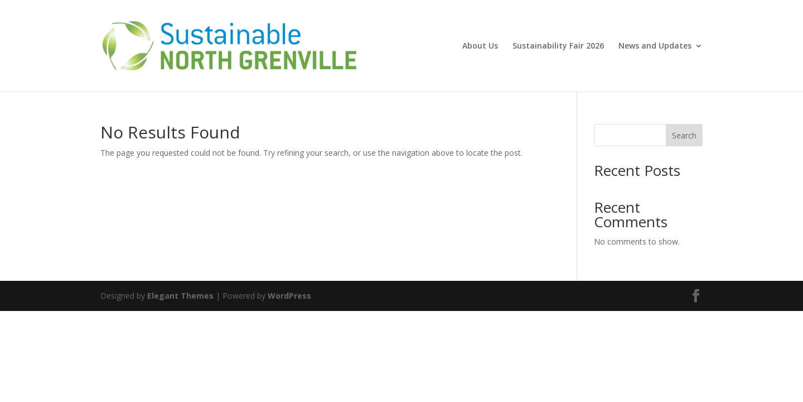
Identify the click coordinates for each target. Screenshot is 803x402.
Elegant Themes (180, 295)
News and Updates (654, 46)
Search (684, 135)
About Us (480, 46)
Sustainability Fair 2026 (558, 46)
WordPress (289, 295)
